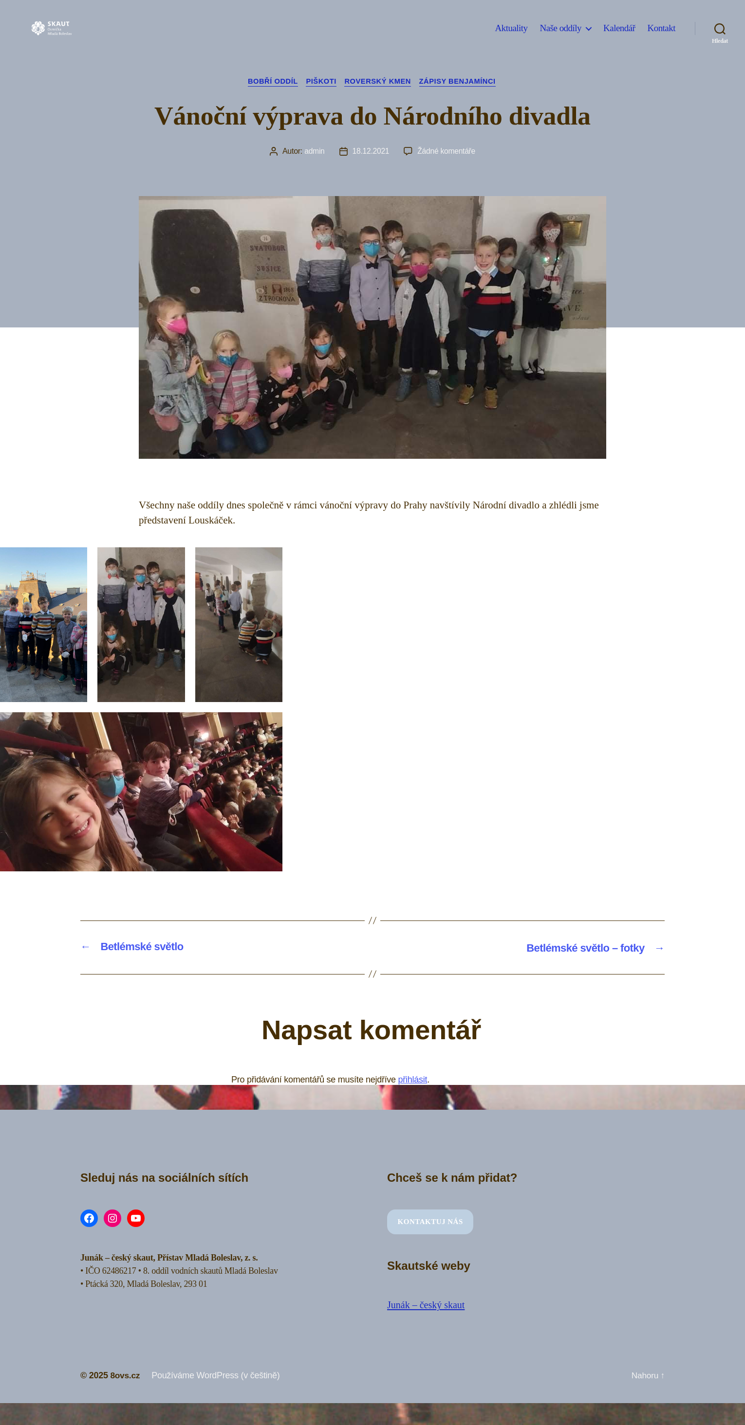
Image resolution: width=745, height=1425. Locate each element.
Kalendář (619, 35)
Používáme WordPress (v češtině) (217, 1375)
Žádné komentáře (446, 152)
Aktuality (511, 35)
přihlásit (413, 1080)
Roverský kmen (379, 82)
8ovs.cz (125, 1375)
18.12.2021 (370, 152)
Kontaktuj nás (430, 1222)
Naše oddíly (561, 35)
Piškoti (319, 82)
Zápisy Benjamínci (462, 82)
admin (313, 152)
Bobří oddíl (269, 82)
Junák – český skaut (427, 1305)
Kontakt (661, 35)
